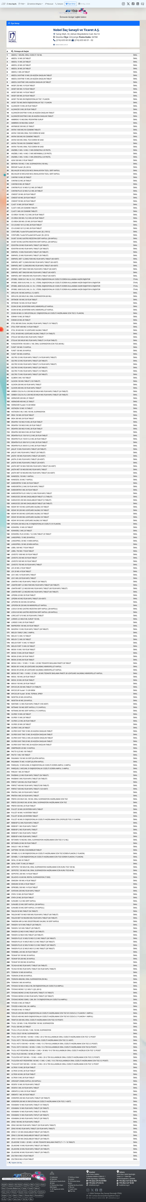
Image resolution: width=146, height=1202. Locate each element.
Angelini (4, 1185)
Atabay (26, 1185)
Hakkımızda (54, 1177)
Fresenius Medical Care (13, 1188)
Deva (3, 1188)
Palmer (21, 1195)
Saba (9, 1199)
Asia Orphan (18, 1185)
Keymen (4, 1195)
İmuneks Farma (23, 1192)
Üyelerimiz (53, 1179)
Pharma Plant (29, 1195)
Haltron (37, 1188)
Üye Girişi (71, 1191)
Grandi (31, 1188)
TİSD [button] (21, 4)
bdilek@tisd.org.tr (114, 1198)
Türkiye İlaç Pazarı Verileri (75, 1185)
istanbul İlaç (32, 1192)
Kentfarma (42, 1192)
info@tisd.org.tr (92, 1185)
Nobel (15, 1195)
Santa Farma (17, 1199)
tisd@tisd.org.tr (123, 1185)
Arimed (11, 1185)
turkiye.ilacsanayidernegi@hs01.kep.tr (106, 1196)
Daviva (43, 1185)
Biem (32, 1185)
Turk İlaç (25, 1199)
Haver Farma (5, 1192)
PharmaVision (39, 1195)
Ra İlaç (4, 1199)
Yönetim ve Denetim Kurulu (57, 1181)
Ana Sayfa (11, 4)
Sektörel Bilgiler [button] (34, 4)
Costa (37, 1185)
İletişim (59, 4)
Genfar (25, 1188)
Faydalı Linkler (72, 1189)
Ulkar (31, 1199)
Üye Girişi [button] (70, 3)
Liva (10, 1195)
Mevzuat (49, 4)
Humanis (14, 1192)
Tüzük (52, 1183)
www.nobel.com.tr (62, 45)
